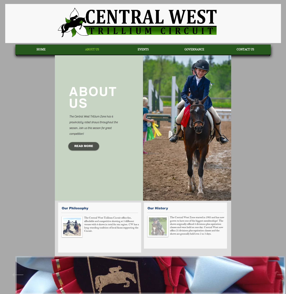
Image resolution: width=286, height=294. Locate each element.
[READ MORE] (83, 146)
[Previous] (18, 275)
